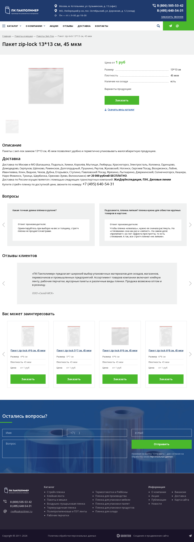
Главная (6, 36)
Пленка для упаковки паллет (112, 503)
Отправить (161, 444)
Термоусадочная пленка (61, 507)
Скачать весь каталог (119, 109)
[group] (28, 354)
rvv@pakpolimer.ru (21, 511)
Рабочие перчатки (58, 515)
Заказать (122, 100)
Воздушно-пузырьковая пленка (66, 503)
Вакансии (180, 492)
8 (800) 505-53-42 (170, 5)
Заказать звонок (172, 16)
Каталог (11, 25)
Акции (54, 25)
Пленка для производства (111, 496)
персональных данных (161, 456)
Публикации (159, 500)
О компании (34, 25)
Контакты (101, 25)
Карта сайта (182, 500)
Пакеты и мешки (24, 36)
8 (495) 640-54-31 (170, 10)
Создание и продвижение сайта (151, 535)
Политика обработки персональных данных (72, 535)
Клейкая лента (55, 496)
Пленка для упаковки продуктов (115, 507)
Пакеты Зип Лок (45, 36)
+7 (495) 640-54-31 (98, 183)
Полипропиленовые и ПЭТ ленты (67, 511)
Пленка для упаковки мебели (112, 500)
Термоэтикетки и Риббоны (111, 492)
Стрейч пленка (56, 492)
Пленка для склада (106, 511)
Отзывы (68, 25)
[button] (3, 225)
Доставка (84, 25)
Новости (157, 503)
